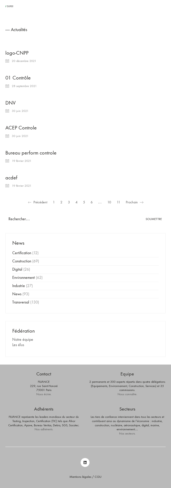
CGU (98, 477)
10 (109, 202)
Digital (17, 269)
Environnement (23, 277)
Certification (21, 253)
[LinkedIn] (85, 462)
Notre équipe (22, 339)
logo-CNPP (16, 53)
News (16, 294)
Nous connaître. (127, 394)
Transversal (20, 302)
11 (118, 202)
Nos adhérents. (44, 429)
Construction (21, 261)
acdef (11, 178)
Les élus (18, 345)
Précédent (37, 202)
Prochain (134, 202)
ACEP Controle (21, 128)
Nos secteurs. (127, 433)
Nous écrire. (43, 394)
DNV (10, 103)
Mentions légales (80, 477)
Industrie (18, 286)
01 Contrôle (18, 78)
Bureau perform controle (31, 153)
